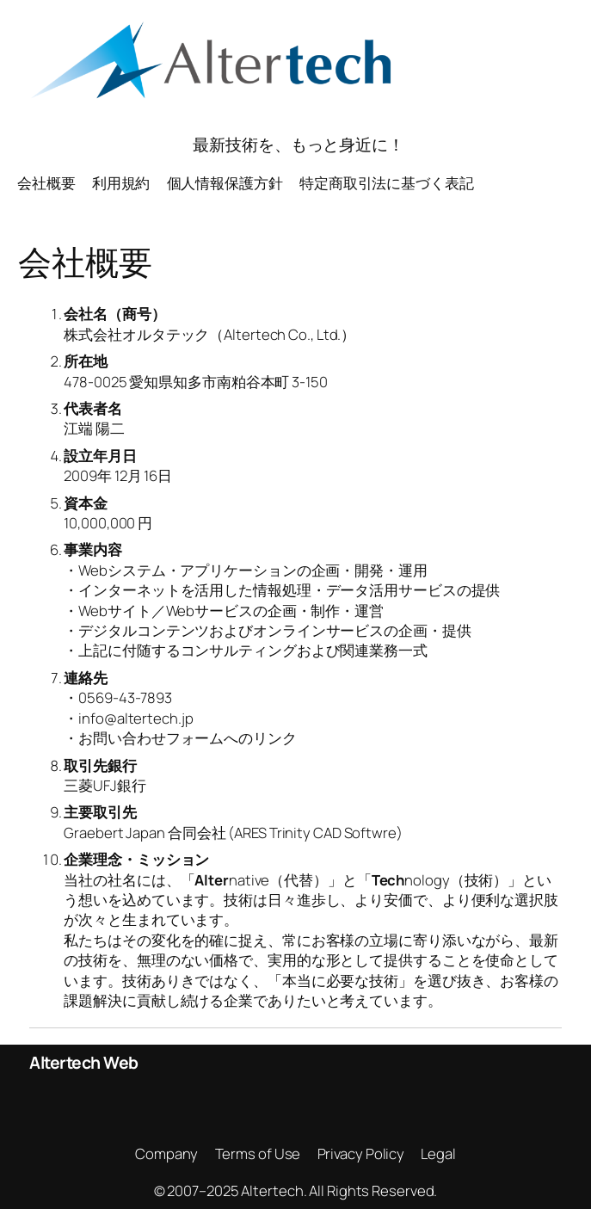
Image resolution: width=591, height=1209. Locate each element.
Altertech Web (84, 1062)
